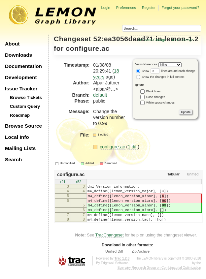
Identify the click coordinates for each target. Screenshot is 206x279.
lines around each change (173, 71)
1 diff (133, 146)
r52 (79, 182)
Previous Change (152, 40)
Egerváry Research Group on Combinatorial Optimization (159, 276)
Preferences (126, 8)
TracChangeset (109, 244)
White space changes (160, 102)
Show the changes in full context (160, 76)
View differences (146, 64)
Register (149, 8)
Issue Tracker (21, 88)
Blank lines (153, 91)
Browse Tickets (26, 97)
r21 (63, 182)
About (12, 43)
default (100, 95)
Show (142, 71)
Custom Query (25, 106)
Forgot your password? (180, 8)
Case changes (155, 96)
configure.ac (87, 48)
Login (105, 8)
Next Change (182, 40)
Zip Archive (141, 260)
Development (21, 77)
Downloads (18, 55)
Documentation (23, 66)
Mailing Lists (20, 148)
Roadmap (20, 115)
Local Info (17, 137)
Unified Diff (114, 260)
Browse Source (23, 126)
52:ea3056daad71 (123, 39)
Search (13, 159)
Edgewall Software (114, 272)
